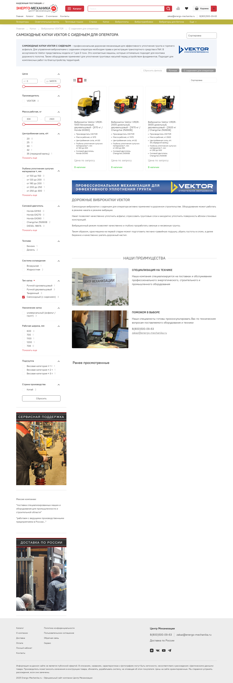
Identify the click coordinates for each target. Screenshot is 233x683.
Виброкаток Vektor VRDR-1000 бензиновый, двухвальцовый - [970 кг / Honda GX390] (88, 125)
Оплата (19, 643)
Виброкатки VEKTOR (52, 28)
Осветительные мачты (47, 21)
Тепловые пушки (74, 21)
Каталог (75, 8)
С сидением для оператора (198, 70)
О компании (52, 16)
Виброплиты (122, 21)
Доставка (20, 638)
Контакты (64, 16)
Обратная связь (51, 638)
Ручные (173, 70)
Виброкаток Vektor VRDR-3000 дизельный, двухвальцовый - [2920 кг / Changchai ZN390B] (162, 125)
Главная (19, 16)
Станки (93, 21)
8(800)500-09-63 (208, 16)
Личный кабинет (24, 648)
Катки (106, 21)
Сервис (39, 16)
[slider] (23, 86)
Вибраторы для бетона (171, 21)
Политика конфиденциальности (59, 628)
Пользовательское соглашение (59, 633)
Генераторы (22, 21)
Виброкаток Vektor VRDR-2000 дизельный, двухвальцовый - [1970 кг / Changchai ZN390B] (125, 125)
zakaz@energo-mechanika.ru (181, 16)
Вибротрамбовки (144, 21)
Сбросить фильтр (152, 70)
